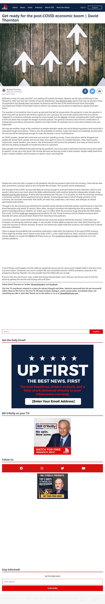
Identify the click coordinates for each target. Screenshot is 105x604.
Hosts (30, 7)
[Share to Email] (99, 91)
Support (95, 7)
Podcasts (38, 7)
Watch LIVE (49, 7)
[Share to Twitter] (92, 91)
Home (15, 7)
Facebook (53, 284)
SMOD (31, 236)
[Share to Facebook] (85, 91)
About (22, 7)
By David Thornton (14, 89)
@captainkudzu (38, 284)
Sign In (83, 7)
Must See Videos (63, 7)
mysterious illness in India (66, 236)
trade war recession (28, 213)
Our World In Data (64, 101)
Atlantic (64, 117)
